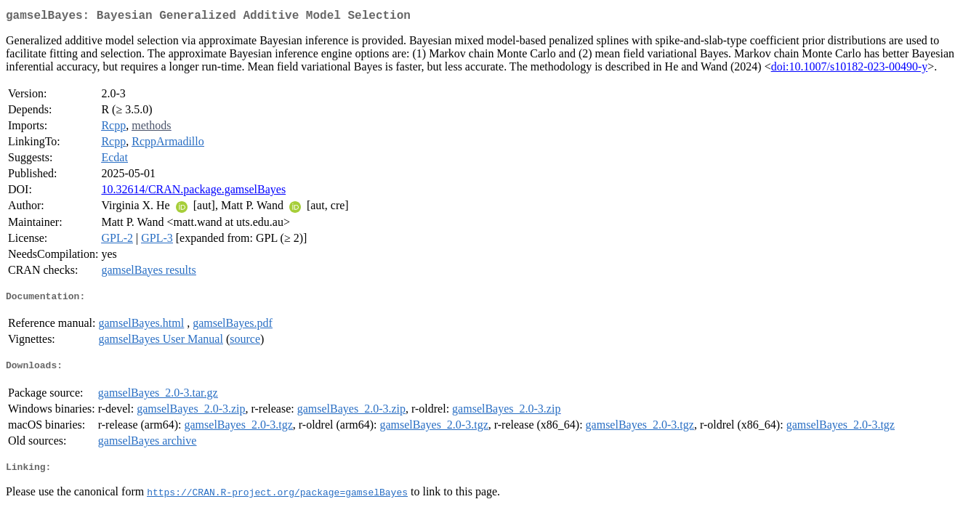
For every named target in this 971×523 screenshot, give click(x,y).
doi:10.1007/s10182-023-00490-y (849, 69)
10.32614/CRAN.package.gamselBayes (193, 192)
